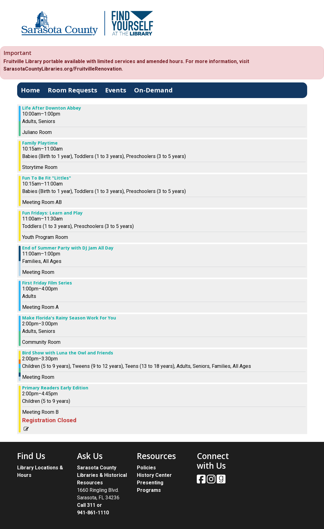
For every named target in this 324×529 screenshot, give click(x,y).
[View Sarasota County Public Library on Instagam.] (212, 481)
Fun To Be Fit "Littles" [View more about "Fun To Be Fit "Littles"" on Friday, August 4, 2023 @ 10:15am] (46, 178)
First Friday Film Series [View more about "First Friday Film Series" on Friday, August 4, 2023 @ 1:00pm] (47, 283)
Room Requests (72, 90)
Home (30, 90)
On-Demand (153, 90)
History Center (154, 475)
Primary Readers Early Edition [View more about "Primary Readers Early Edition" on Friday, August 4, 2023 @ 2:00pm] (55, 388)
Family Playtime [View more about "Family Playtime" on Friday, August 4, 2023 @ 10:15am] (40, 143)
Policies (146, 468)
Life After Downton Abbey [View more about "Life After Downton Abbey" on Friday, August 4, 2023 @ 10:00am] (51, 108)
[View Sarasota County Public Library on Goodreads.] (221, 481)
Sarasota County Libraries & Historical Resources (102, 475)
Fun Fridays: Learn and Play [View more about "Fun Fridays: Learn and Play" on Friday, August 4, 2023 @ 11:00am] (52, 213)
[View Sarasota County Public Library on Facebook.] (202, 481)
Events (115, 90)
